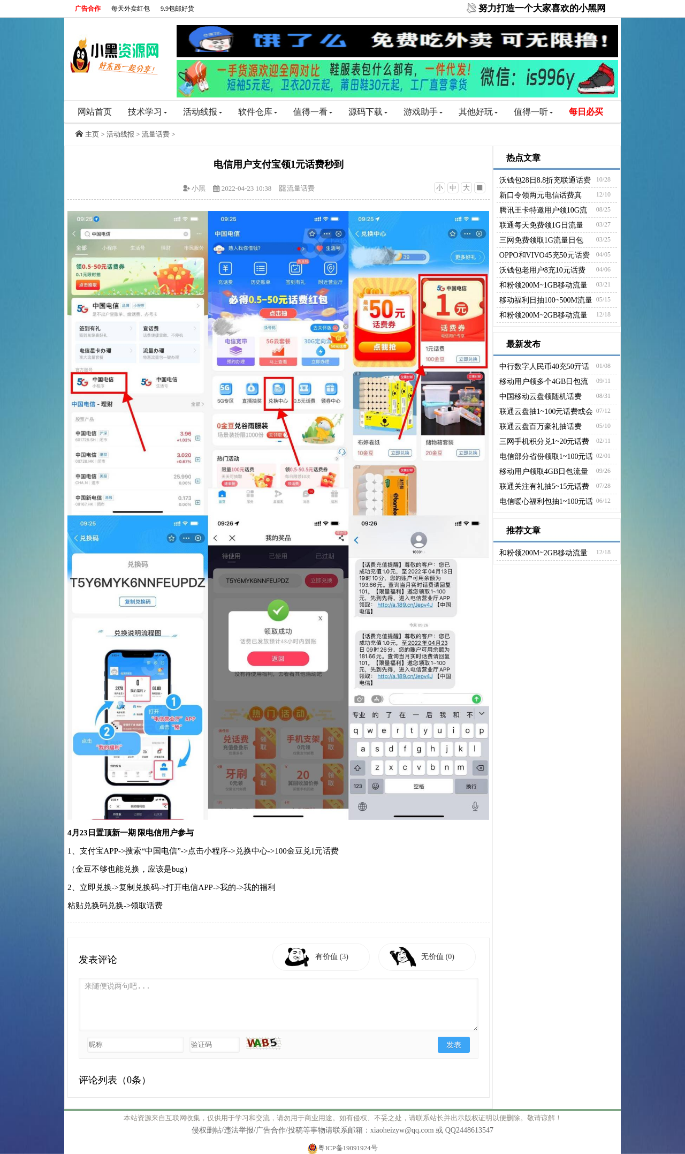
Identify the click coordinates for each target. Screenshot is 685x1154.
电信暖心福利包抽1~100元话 (546, 501)
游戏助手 (423, 111)
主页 (92, 134)
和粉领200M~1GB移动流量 (543, 285)
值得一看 (312, 111)
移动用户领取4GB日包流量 (543, 471)
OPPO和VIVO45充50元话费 (544, 255)
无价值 (438, 957)
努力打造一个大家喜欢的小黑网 (542, 8)
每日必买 (586, 111)
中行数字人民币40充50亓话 (544, 367)
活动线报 (202, 111)
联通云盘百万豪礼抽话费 (540, 427)
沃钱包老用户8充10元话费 (542, 270)
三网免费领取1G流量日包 (541, 240)
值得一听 (533, 111)
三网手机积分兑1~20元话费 (544, 442)
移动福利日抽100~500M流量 (545, 300)
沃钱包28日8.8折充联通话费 (545, 180)
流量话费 (156, 134)
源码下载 (367, 111)
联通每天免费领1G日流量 (541, 225)
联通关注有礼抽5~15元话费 (544, 486)
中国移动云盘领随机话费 (540, 397)
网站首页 (95, 111)
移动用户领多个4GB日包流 (543, 382)
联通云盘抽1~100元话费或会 (546, 412)
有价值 (332, 957)
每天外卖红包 (130, 8)
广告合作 (88, 8)
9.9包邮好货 (177, 8)
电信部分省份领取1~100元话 (546, 456)
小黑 (199, 188)
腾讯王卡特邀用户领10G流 (543, 210)
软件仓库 (257, 111)
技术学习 (147, 111)
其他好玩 (478, 111)
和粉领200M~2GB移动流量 (543, 315)
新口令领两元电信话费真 (540, 195)
